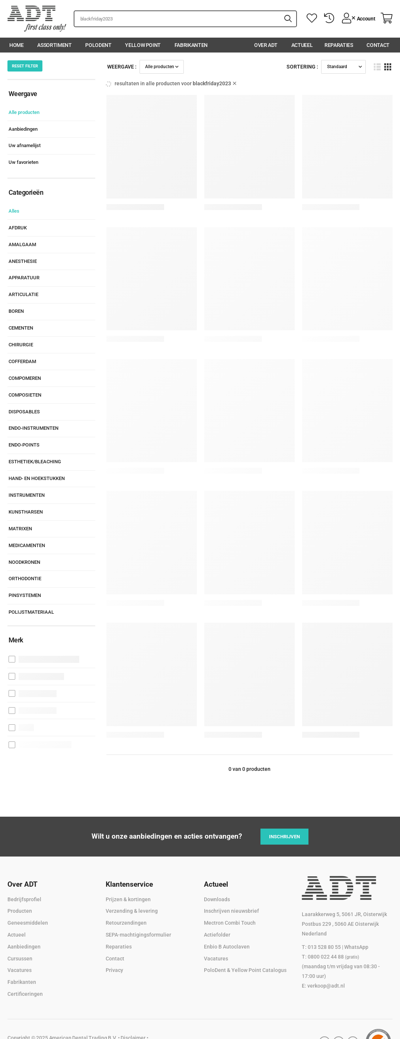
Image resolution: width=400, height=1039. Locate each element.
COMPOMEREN (25, 378)
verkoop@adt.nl (326, 986)
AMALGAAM (22, 244)
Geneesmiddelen (27, 923)
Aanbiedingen (23, 129)
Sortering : (302, 67)
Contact (378, 45)
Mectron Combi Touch (230, 923)
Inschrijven (284, 836)
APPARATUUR (24, 277)
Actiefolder (217, 935)
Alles (14, 211)
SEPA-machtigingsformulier (138, 935)
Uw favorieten (23, 162)
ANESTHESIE (23, 261)
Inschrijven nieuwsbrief (231, 911)
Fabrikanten (191, 45)
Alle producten (24, 112)
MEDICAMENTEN (27, 545)
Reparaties (338, 45)
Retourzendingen (126, 923)
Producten (19, 911)
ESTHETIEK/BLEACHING (35, 461)
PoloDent (98, 45)
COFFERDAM (22, 361)
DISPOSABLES (24, 411)
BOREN (16, 311)
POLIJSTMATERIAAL (31, 612)
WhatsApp (356, 947)
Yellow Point (143, 45)
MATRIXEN (20, 528)
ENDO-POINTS (24, 445)
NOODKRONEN (24, 562)
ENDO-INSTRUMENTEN (33, 428)
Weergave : (122, 67)
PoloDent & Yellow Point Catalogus (245, 970)
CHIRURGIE (21, 344)
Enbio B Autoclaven (227, 947)
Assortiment (54, 45)
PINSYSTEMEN (25, 595)
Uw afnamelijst (25, 145)
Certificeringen (25, 994)
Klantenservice (129, 884)
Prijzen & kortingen (128, 899)
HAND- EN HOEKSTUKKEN (37, 478)
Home (16, 45)
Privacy (114, 970)
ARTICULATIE (23, 294)
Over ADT (266, 45)
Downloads (217, 899)
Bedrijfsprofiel (24, 899)
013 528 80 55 (324, 947)
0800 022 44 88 (333, 957)
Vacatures (19, 970)
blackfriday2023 (214, 83)
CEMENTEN (21, 328)
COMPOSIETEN (25, 395)
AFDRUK (18, 228)
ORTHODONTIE (25, 578)
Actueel (302, 45)
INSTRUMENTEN (27, 495)
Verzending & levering (132, 911)
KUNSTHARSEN (26, 512)
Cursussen (19, 959)
